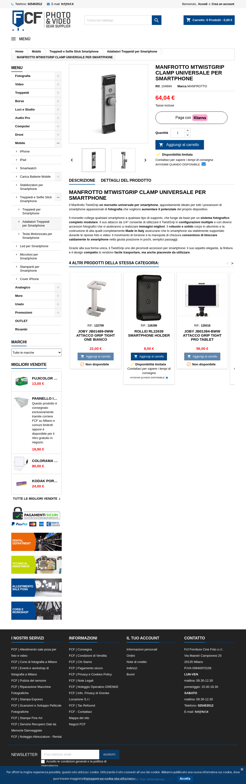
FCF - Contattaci (80, 712)
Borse (19, 101)
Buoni (131, 674)
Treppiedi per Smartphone (31, 211)
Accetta (185, 778)
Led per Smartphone (34, 246)
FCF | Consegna (80, 649)
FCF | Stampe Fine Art (26, 718)
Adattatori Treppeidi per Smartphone (35, 223)
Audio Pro (22, 118)
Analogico (22, 287)
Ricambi (21, 329)
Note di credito (137, 662)
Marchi (19, 342)
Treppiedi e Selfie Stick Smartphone (36, 199)
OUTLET (21, 321)
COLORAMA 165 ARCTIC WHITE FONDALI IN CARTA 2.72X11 (46, 461)
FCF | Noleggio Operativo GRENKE (93, 687)
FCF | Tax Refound (82, 705)
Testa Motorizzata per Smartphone (37, 236)
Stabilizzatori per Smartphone (31, 187)
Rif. (157, 86)
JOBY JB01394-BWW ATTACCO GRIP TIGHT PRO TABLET (202, 335)
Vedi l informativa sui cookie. (155, 778)
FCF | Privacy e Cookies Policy (90, 674)
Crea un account (223, 4)
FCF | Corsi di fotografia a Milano (34, 662)
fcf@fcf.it (67, 4)
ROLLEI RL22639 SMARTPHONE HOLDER (149, 333)
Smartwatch (28, 168)
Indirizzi (132, 668)
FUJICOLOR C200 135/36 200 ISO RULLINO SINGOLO (46, 378)
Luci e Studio (25, 109)
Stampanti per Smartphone (29, 268)
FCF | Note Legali (81, 680)
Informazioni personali (142, 649)
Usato (19, 304)
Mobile (20, 143)
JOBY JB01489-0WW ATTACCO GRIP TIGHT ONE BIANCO (95, 335)
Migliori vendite (29, 365)
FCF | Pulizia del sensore (28, 680)
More (19, 296)
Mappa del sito (79, 718)
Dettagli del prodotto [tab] (126, 180)
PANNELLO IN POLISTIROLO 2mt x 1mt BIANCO (46, 398)
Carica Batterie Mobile (35, 176)
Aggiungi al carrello (179, 145)
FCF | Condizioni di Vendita (88, 655)
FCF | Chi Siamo (80, 662)
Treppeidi (22, 92)
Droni (19, 134)
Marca (182, 86)
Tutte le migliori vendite (37, 499)
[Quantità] (178, 133)
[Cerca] (123, 20)
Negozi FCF (77, 724)
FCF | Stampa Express (27, 699)
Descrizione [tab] (82, 180)
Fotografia (23, 76)
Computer (22, 126)
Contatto (194, 638)
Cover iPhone (29, 279)
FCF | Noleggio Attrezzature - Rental (36, 736)
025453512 (35, 4)
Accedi (202, 4)
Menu (17, 68)
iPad (23, 160)
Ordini (131, 655)
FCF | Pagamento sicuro (86, 668)
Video (19, 84)
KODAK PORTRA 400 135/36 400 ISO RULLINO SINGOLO (46, 481)
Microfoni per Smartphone (29, 256)
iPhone (25, 151)
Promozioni (23, 312)
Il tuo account (143, 638)
